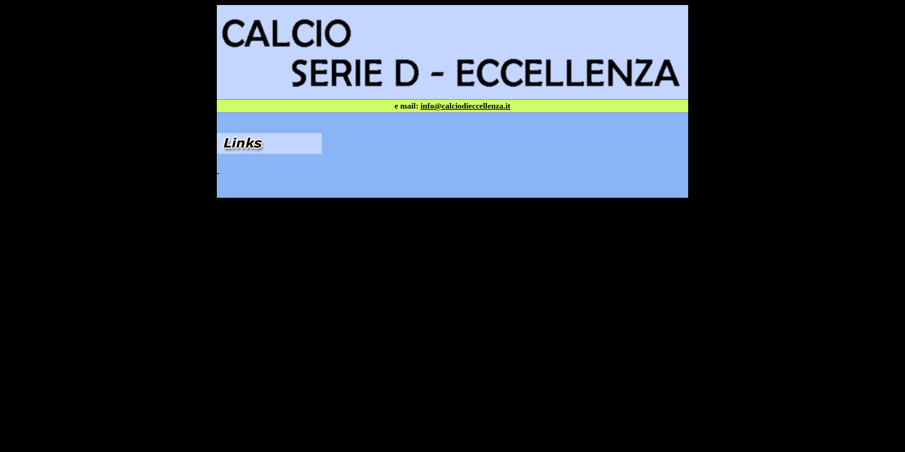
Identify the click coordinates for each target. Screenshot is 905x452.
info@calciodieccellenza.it (465, 105)
